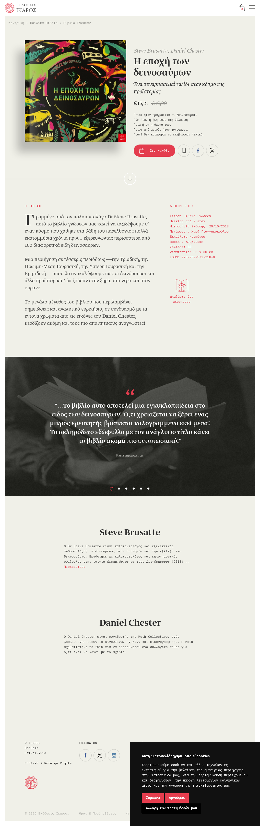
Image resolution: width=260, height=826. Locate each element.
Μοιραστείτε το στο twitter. (212, 151)
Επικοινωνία (35, 753)
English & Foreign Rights (48, 763)
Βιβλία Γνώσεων (77, 23)
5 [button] (141, 488)
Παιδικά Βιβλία (44, 23)
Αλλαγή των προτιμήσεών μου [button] (171, 808)
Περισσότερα (74, 567)
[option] (130, 415)
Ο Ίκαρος (32, 743)
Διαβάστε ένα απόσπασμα (181, 299)
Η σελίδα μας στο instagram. (114, 755)
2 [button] (119, 488)
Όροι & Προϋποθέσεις (97, 813)
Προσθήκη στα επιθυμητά (184, 151)
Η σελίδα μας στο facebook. (85, 755)
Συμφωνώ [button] (153, 798)
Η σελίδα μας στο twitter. (100, 755)
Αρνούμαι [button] (177, 798)
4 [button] (133, 488)
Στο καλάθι (159, 151)
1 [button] (111, 489)
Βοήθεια (31, 748)
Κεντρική (16, 23)
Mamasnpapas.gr (130, 456)
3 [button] (126, 488)
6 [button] (148, 488)
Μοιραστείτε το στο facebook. (198, 151)
